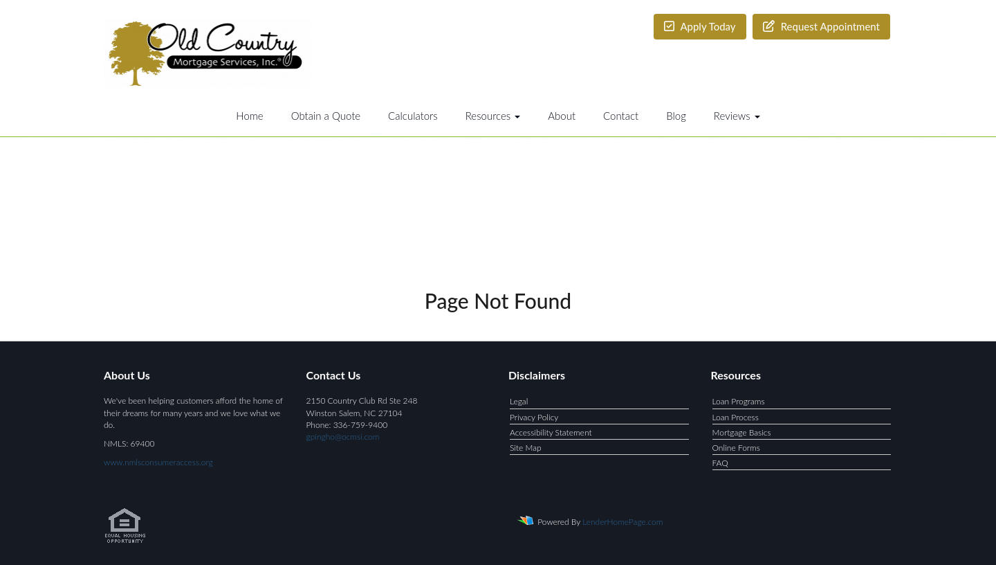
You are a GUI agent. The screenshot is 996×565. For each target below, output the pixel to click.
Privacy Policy (534, 417)
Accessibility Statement (551, 432)
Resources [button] (493, 115)
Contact (620, 115)
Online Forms (736, 447)
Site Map (526, 447)
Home (249, 115)
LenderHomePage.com (622, 522)
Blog (676, 115)
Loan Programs (738, 401)
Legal (519, 401)
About (561, 115)
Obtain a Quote (325, 115)
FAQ (720, 463)
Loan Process (735, 417)
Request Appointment (821, 26)
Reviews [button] (737, 115)
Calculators (413, 115)
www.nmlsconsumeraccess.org (158, 462)
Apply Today (700, 26)
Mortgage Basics (741, 432)
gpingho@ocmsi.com (343, 436)
